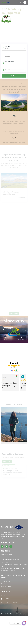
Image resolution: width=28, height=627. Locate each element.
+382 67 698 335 (8, 595)
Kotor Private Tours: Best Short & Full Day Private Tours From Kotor (13, 569)
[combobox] (15, 48)
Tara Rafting (4, 562)
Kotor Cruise (4, 557)
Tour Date (7, 69)
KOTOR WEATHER (14, 351)
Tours (6, 53)
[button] (2, 425)
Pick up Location (9, 61)
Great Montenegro (6, 554)
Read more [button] (7, 388)
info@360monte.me (9, 598)
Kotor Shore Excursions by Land (10, 559)
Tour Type (7, 46)
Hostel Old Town (6, 581)
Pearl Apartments (6, 584)
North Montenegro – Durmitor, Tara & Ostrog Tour (14, 565)
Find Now (14, 76)
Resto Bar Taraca (6, 586)
